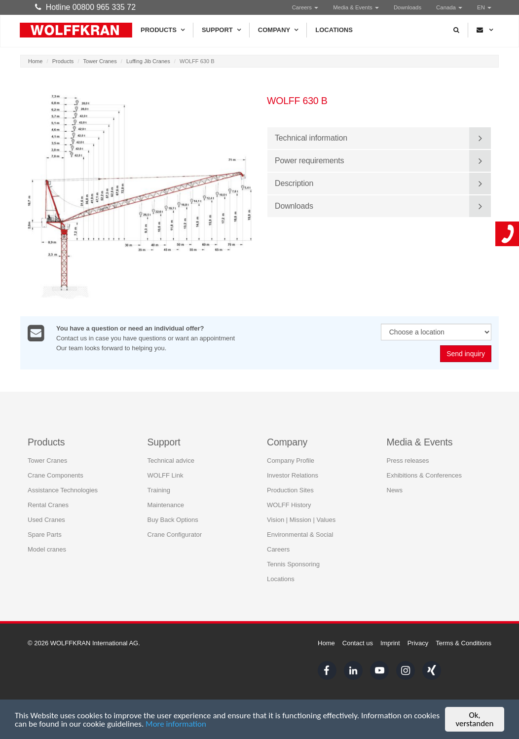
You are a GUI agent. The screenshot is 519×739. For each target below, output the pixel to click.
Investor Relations (292, 475)
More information (176, 725)
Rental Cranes (48, 504)
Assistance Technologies (63, 489)
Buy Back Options (173, 519)
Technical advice (171, 460)
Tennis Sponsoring (293, 563)
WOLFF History (289, 504)
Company (278, 30)
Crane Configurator (175, 534)
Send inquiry (465, 354)
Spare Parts (45, 534)
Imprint (390, 643)
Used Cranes (46, 519)
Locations (334, 30)
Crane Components (55, 475)
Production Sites (290, 489)
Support (221, 30)
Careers (305, 7)
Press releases (408, 460)
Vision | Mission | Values (301, 519)
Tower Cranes (100, 61)
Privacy (418, 643)
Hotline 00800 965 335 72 (85, 7)
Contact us (357, 643)
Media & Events (356, 7)
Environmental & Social (300, 534)
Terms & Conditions (463, 643)
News (395, 489)
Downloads (407, 7)
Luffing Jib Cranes (148, 61)
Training (159, 489)
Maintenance (166, 504)
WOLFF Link (166, 475)
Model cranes (47, 549)
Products (163, 30)
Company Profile (290, 460)
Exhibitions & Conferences (424, 475)
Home (35, 61)
